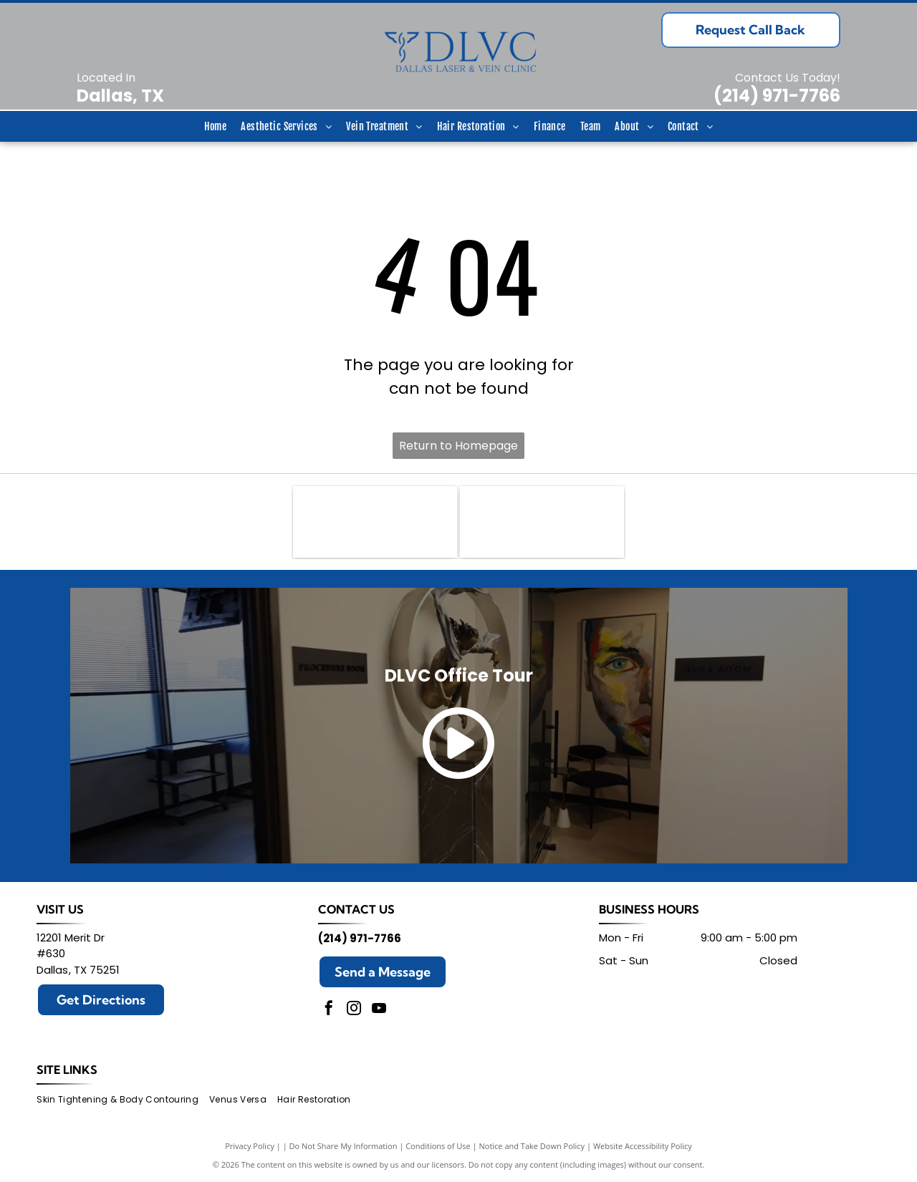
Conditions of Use (438, 1145)
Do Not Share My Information (343, 1145)
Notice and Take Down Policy (532, 1145)
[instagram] (354, 1009)
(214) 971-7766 (777, 95)
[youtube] (379, 1009)
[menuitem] (215, 126)
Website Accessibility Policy (642, 1145)
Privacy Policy (249, 1145)
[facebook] (329, 1009)
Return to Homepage (458, 445)
